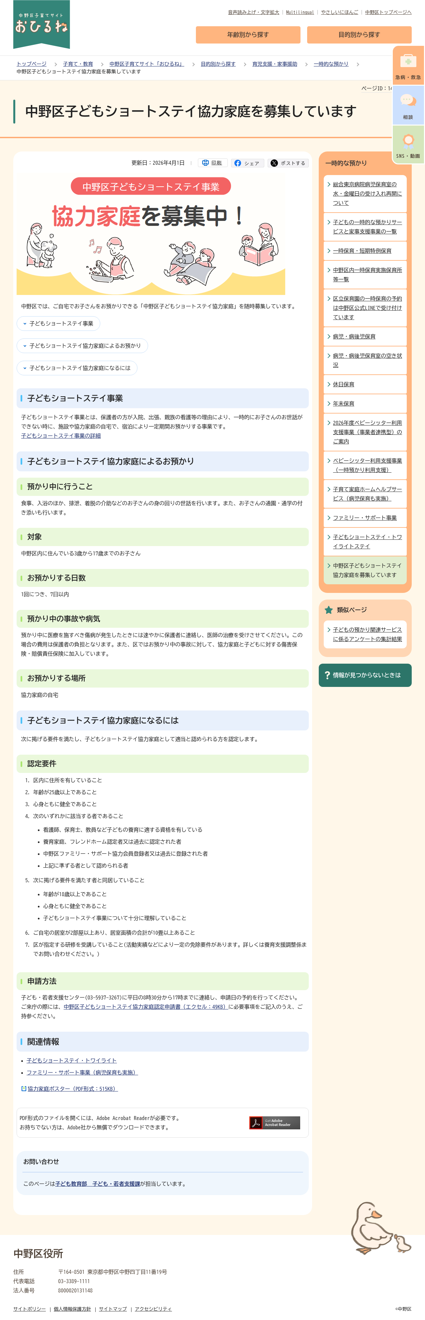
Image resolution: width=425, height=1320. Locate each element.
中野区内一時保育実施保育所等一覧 (367, 274)
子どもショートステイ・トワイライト (72, 1060)
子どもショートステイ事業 (61, 323)
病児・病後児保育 (354, 336)
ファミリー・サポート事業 (365, 517)
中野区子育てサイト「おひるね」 (147, 63)
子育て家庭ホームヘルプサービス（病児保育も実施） (367, 494)
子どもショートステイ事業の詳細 (61, 435)
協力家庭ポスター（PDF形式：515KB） (73, 1088)
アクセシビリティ (153, 1309)
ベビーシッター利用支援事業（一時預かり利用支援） (367, 465)
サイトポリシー (29, 1309)
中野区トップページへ (388, 12)
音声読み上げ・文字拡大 (253, 12)
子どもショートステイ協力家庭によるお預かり (85, 345)
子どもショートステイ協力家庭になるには (80, 368)
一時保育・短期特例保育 (362, 250)
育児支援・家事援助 (274, 63)
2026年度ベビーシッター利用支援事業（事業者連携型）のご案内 (367, 432)
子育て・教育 (78, 63)
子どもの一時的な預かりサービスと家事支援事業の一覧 (367, 227)
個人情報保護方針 (72, 1309)
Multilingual (300, 12)
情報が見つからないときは (367, 675)
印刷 (217, 162)
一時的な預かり (331, 63)
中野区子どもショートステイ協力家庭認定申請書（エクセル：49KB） (146, 1006)
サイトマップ (113, 1309)
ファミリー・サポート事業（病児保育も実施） (82, 1072)
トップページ (31, 63)
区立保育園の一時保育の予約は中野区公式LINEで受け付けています (367, 308)
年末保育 (343, 403)
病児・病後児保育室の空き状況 (367, 360)
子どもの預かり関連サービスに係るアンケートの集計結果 (367, 634)
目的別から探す (218, 63)
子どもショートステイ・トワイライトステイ (367, 541)
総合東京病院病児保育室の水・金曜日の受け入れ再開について (367, 194)
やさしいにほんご (339, 12)
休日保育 (343, 384)
